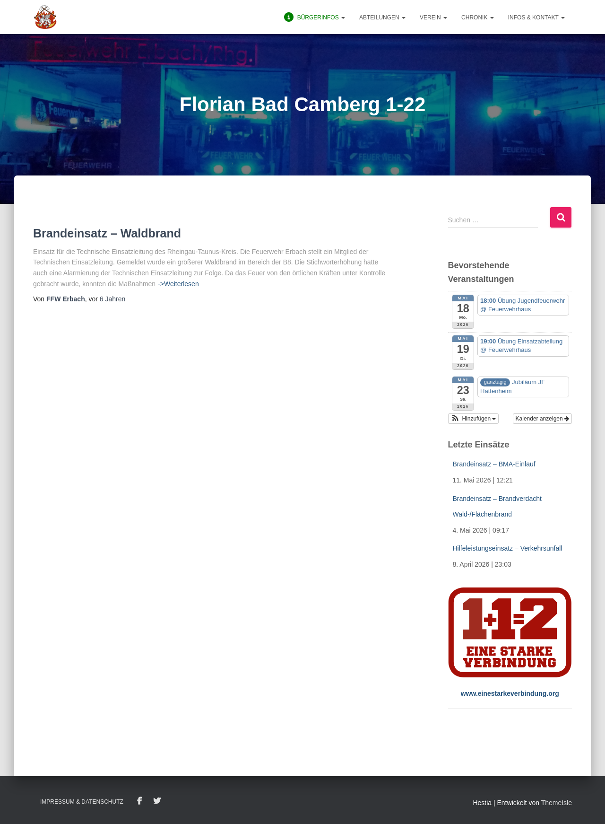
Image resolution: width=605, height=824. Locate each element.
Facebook (139, 801)
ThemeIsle (556, 802)
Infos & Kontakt (536, 17)
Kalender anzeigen (542, 418)
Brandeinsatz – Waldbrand (107, 233)
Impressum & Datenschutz (81, 801)
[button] (474, 418)
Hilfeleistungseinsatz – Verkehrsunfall (507, 548)
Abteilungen (382, 17)
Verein (433, 17)
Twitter (156, 801)
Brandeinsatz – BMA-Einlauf (494, 464)
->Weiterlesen (178, 284)
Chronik (477, 17)
